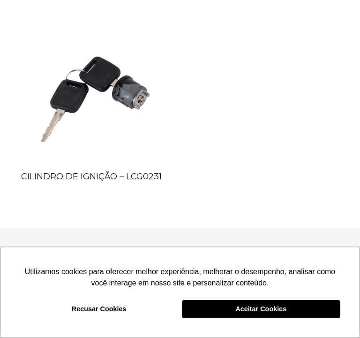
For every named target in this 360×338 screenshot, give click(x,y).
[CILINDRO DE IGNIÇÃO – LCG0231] (94, 94)
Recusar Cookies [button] (99, 309)
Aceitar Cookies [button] (260, 309)
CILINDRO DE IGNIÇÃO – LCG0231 (91, 176)
